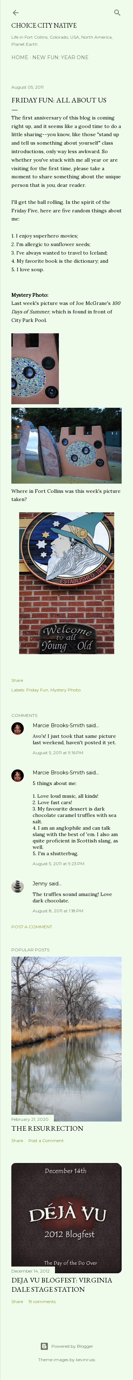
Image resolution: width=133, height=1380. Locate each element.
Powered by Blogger (66, 1346)
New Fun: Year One (60, 57)
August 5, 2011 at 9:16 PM (58, 752)
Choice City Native (44, 25)
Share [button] (17, 680)
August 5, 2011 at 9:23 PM (58, 863)
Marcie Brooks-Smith (59, 725)
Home (19, 57)
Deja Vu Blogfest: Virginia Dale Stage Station (61, 1284)
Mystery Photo (65, 689)
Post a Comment (31, 926)
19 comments (42, 1301)
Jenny (40, 883)
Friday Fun (37, 689)
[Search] (117, 11)
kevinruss (85, 1359)
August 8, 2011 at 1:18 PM (58, 910)
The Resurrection (47, 1128)
